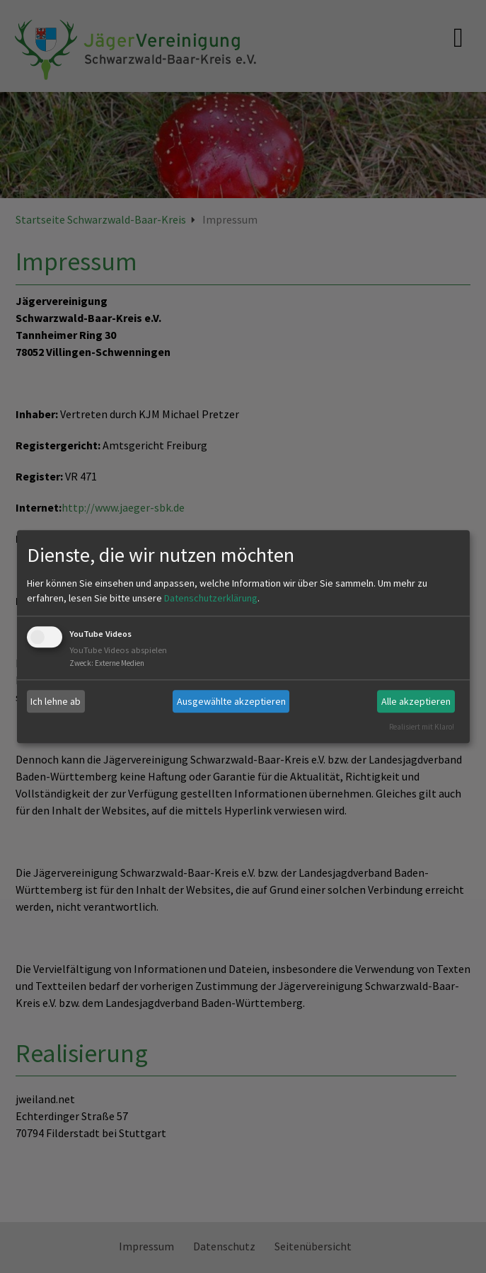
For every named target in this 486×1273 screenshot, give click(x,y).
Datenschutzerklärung (211, 598)
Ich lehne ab (55, 701)
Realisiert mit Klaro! (421, 727)
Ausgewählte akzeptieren (231, 701)
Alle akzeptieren (416, 701)
